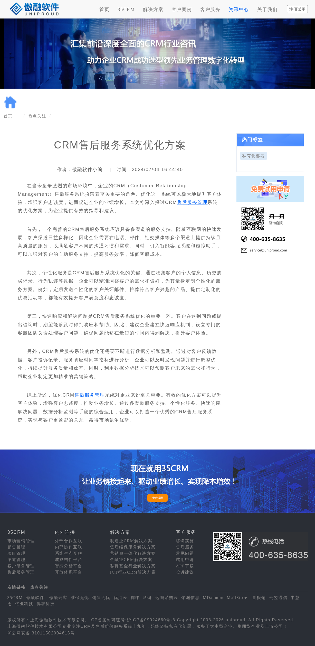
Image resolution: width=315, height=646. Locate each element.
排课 (135, 597)
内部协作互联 (68, 547)
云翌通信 (278, 597)
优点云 (120, 597)
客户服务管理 (21, 566)
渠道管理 (16, 559)
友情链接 (16, 587)
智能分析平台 (68, 566)
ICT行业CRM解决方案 (133, 572)
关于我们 (267, 9)
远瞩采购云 (166, 597)
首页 (104, 9)
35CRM (126, 9)
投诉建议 (185, 572)
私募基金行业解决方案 (133, 566)
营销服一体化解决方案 (133, 553)
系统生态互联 (68, 553)
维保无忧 (80, 597)
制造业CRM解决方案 (131, 541)
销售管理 (16, 547)
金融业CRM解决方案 (131, 559)
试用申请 (185, 559)
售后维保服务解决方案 (133, 547)
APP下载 (185, 566)
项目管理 (16, 553)
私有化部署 (253, 156)
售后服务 (185, 547)
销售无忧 (101, 597)
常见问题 (185, 553)
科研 (147, 597)
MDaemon (213, 597)
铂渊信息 (190, 597)
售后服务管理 (192, 202)
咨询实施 (185, 541)
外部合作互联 (68, 541)
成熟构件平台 (68, 559)
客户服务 (210, 9)
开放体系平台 (68, 572)
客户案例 (182, 9)
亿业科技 (24, 604)
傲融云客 (58, 597)
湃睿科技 (46, 604)
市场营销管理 (21, 541)
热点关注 (37, 116)
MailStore (237, 597)
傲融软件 (35, 597)
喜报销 (259, 597)
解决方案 (153, 9)
